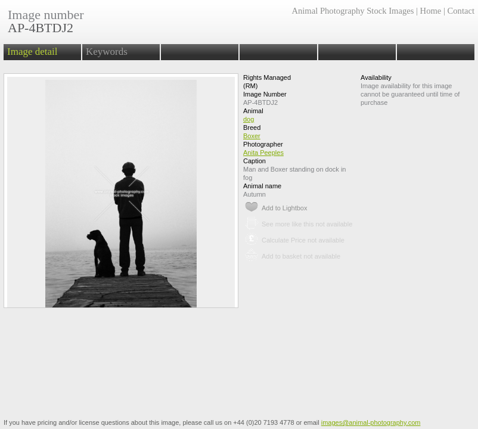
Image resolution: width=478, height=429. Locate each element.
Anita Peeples (263, 152)
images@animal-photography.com (371, 422)
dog (248, 119)
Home (431, 10)
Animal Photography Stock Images (352, 10)
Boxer (251, 135)
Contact (461, 10)
